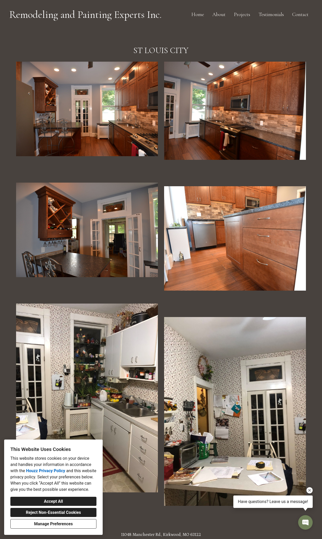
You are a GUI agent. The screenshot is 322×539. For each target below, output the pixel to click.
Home (197, 14)
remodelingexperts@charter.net (161, 511)
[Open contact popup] (305, 522)
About (219, 14)
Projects (242, 14)
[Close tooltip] (309, 490)
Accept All (53, 501)
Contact (300, 14)
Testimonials (271, 14)
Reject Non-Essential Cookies (53, 512)
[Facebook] (165, 522)
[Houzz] (156, 522)
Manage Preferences (53, 523)
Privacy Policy (148, 531)
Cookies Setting (173, 531)
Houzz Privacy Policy (45, 470)
